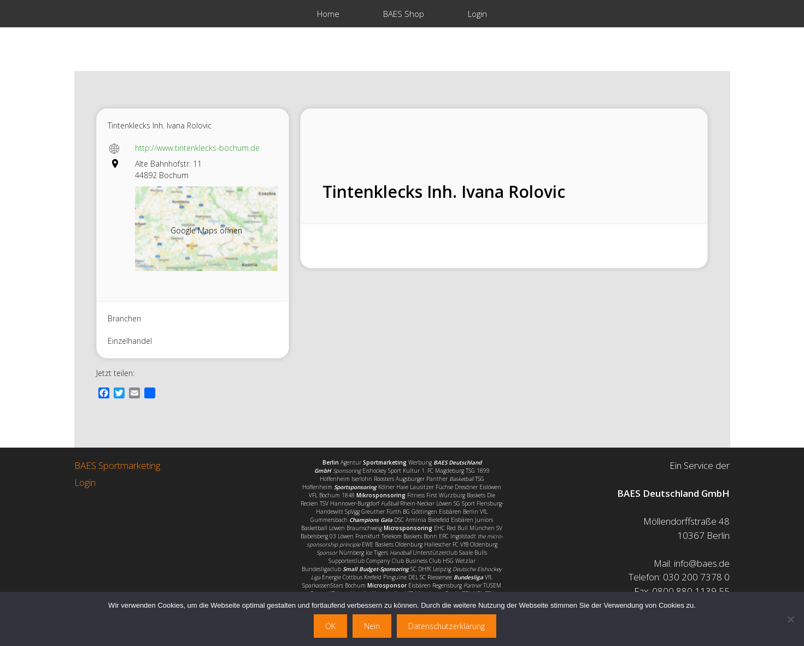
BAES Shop (403, 13)
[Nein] (790, 619)
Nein (372, 626)
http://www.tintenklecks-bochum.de (197, 148)
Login (477, 13)
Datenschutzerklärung (446, 626)
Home (328, 13)
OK (330, 626)
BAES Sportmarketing (117, 465)
